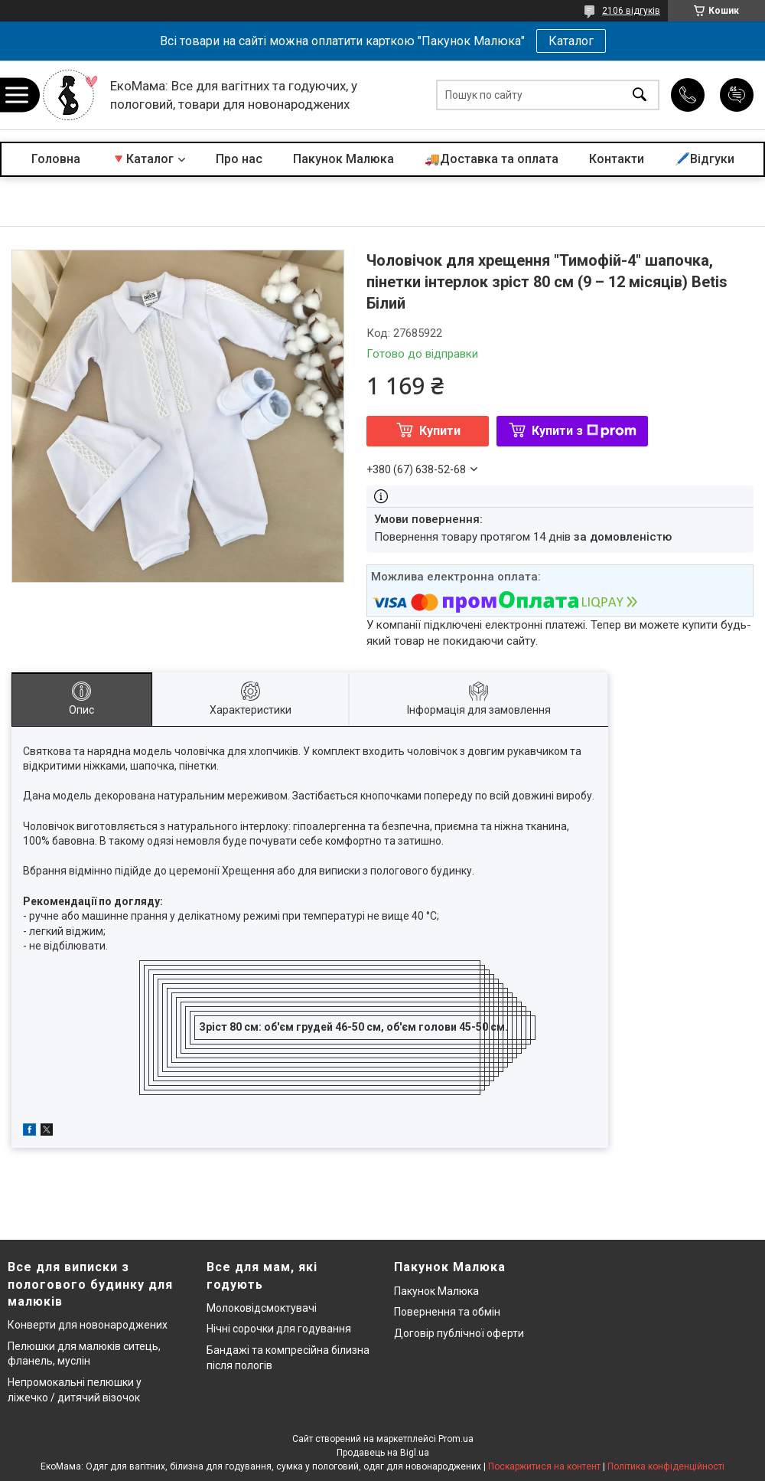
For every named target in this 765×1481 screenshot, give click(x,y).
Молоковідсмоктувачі (262, 1308)
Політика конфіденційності (665, 1466)
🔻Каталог (142, 159)
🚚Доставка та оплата (491, 159)
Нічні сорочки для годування (279, 1328)
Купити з (584, 430)
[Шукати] (639, 95)
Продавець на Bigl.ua (383, 1452)
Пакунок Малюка (343, 159)
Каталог (571, 41)
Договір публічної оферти (459, 1333)
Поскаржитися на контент (544, 1466)
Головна (55, 159)
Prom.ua (456, 1439)
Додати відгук (737, 95)
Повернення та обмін (447, 1312)
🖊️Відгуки (704, 159)
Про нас (239, 159)
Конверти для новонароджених (88, 1325)
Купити (440, 430)
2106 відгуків (631, 10)
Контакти (616, 159)
